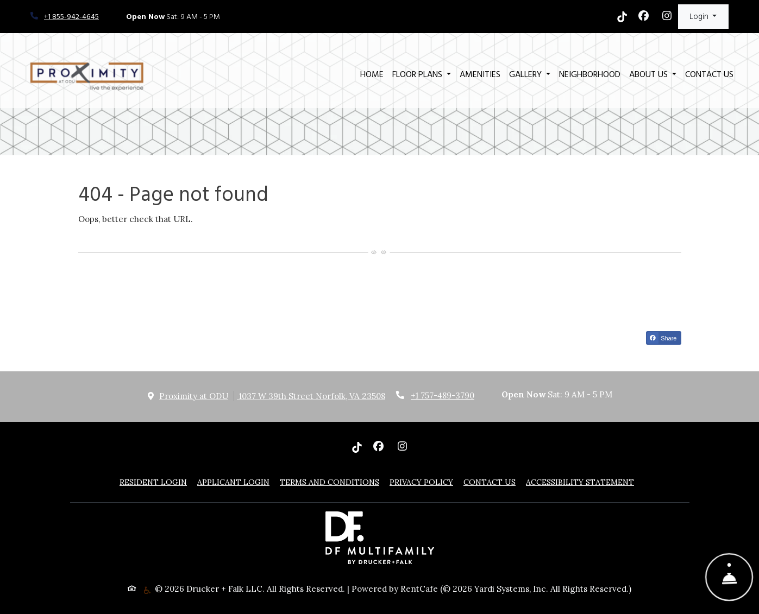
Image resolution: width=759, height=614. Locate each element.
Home (372, 74)
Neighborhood (589, 74)
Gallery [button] (526, 74)
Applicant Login (233, 482)
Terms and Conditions (329, 482)
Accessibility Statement (580, 482)
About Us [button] (649, 74)
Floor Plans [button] (418, 74)
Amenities (480, 74)
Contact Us (709, 74)
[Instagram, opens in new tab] (667, 17)
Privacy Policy (421, 482)
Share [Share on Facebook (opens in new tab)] (661, 338)
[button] (703, 16)
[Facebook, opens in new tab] (644, 17)
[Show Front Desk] (729, 577)
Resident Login (153, 482)
